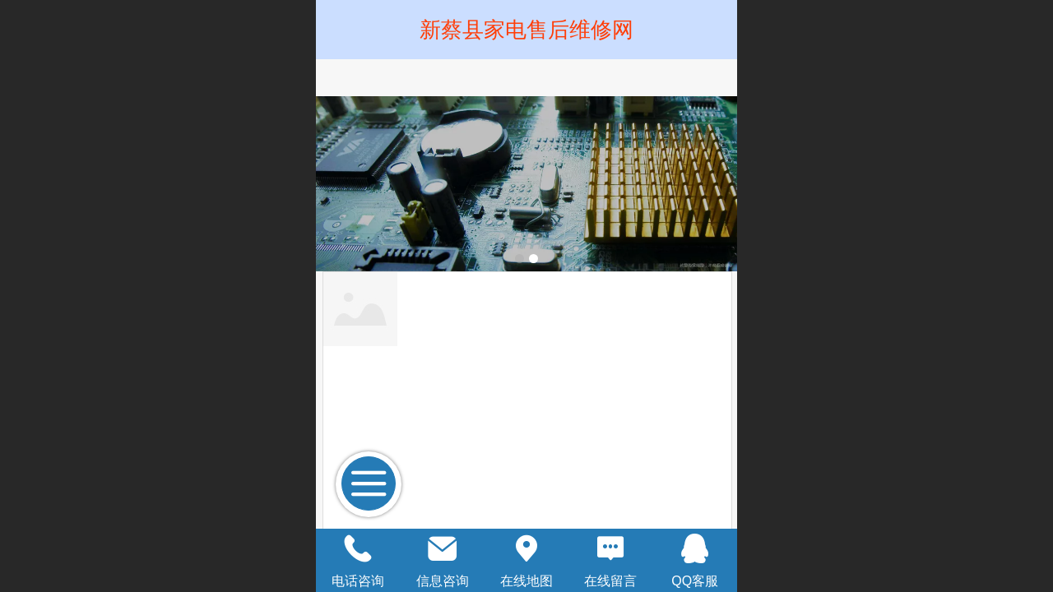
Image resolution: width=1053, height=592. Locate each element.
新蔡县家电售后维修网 (526, 29)
